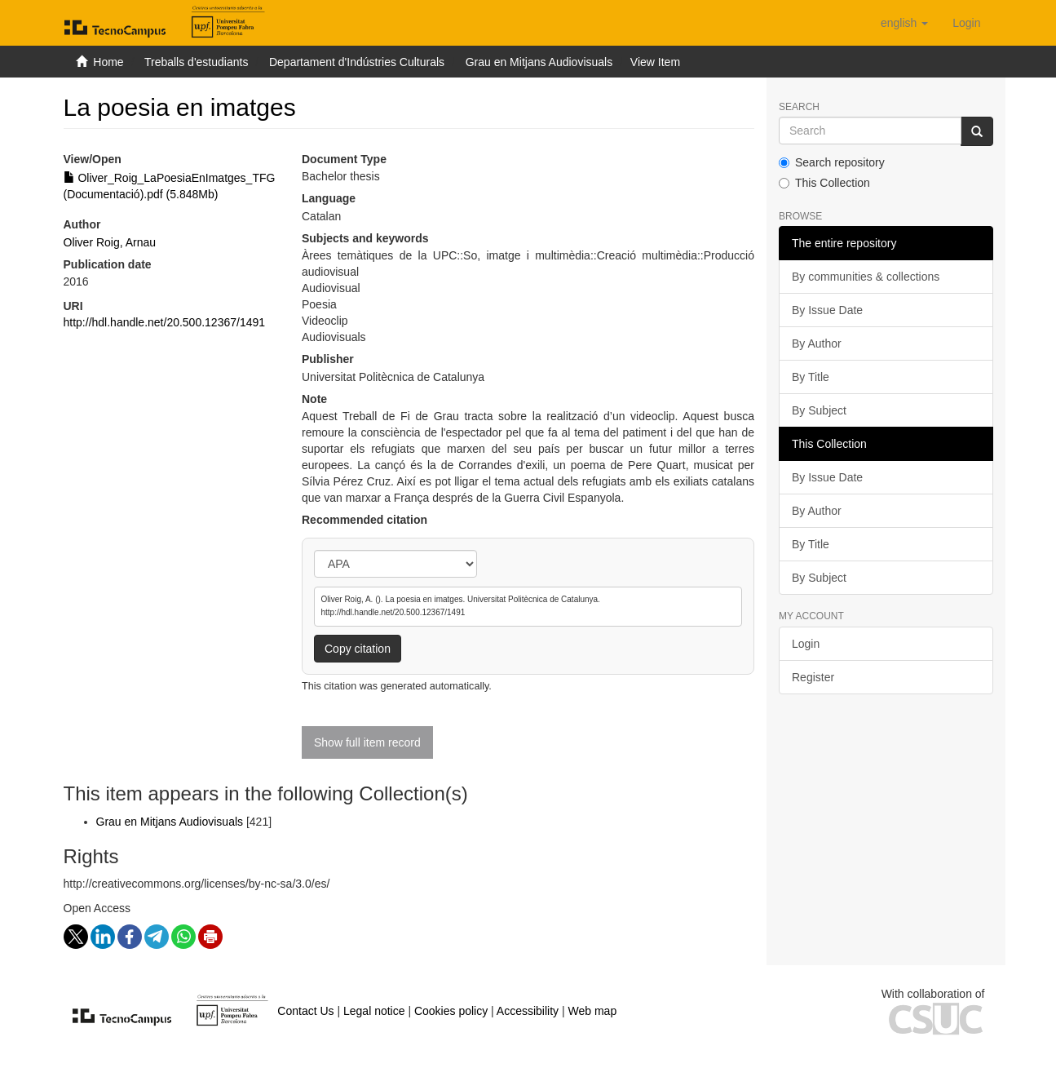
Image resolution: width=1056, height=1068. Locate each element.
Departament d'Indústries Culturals (356, 62)
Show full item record (367, 742)
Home (108, 62)
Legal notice (374, 1010)
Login (806, 643)
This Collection (824, 182)
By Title (810, 376)
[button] (904, 23)
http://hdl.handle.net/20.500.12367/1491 (165, 322)
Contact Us (305, 1010)
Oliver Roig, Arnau (110, 242)
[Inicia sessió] (966, 23)
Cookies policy (451, 1010)
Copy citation (358, 648)
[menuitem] (966, 23)
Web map (592, 1010)
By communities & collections (865, 276)
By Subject (819, 410)
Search (799, 107)
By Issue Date (827, 310)
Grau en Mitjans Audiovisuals (539, 62)
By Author (817, 343)
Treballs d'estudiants (196, 62)
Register (813, 677)
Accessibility (528, 1010)
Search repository (832, 162)
